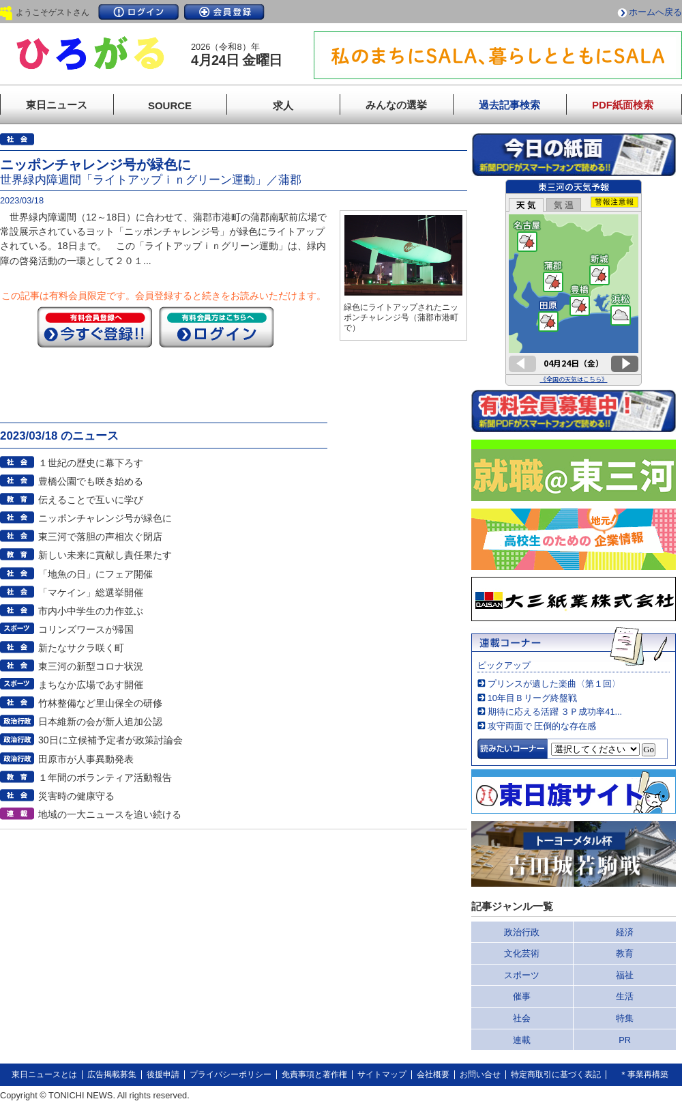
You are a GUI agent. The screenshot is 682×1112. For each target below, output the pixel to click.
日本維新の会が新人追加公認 (100, 721)
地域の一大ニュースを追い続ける (109, 814)
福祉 (625, 975)
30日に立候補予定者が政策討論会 (110, 740)
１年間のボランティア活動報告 (105, 777)
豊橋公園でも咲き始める (90, 481)
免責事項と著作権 (314, 1074)
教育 (625, 953)
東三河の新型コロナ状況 (90, 666)
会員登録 (224, 12)
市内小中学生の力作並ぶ (90, 610)
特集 (625, 1018)
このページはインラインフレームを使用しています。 (573, 283)
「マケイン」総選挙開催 (90, 592)
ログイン (138, 12)
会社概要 (433, 1074)
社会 (522, 1018)
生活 (625, 996)
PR (625, 1040)
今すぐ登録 (95, 326)
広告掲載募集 (111, 1074)
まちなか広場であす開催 (90, 684)
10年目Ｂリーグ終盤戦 (532, 698)
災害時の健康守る (76, 795)
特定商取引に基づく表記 (556, 1074)
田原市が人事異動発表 (86, 759)
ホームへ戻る (655, 12)
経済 (625, 932)
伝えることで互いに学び (90, 499)
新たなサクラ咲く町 (81, 647)
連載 (522, 1040)
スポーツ (521, 975)
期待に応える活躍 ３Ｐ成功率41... (555, 712)
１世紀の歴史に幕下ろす (90, 462)
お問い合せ (480, 1074)
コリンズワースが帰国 (86, 629)
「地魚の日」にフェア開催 (95, 574)
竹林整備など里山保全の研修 (100, 703)
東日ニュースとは (44, 1074)
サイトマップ (381, 1074)
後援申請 (163, 1074)
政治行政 (521, 932)
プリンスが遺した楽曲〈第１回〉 (554, 684)
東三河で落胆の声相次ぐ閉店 (100, 536)
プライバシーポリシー (230, 1074)
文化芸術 (521, 953)
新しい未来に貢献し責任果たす (105, 555)
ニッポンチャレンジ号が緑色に (105, 518)
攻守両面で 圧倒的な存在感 (542, 726)
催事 (522, 996)
